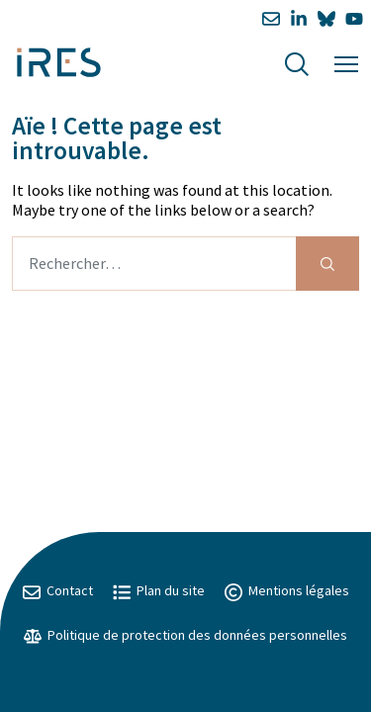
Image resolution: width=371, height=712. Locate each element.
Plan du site (159, 590)
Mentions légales (287, 590)
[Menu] (346, 62)
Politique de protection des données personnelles (185, 635)
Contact (58, 590)
